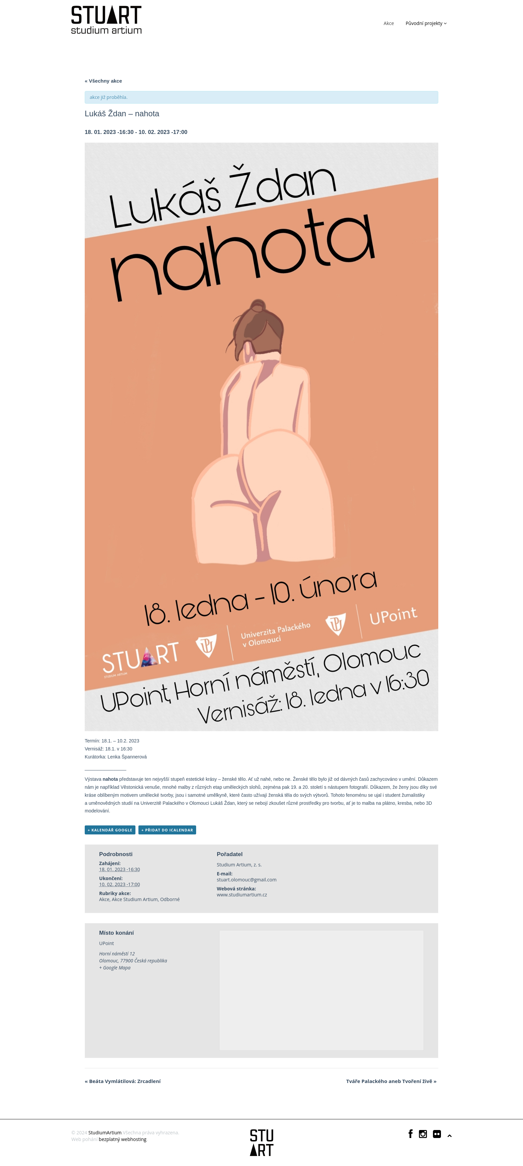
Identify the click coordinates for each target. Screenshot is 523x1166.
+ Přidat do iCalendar (167, 829)
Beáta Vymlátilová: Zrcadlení (123, 1081)
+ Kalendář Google (110, 829)
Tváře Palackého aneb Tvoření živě (391, 1081)
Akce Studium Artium (135, 899)
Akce (389, 23)
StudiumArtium (105, 1132)
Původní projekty (426, 23)
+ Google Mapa (114, 967)
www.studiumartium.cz (242, 894)
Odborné (170, 899)
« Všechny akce (103, 81)
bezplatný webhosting (122, 1139)
